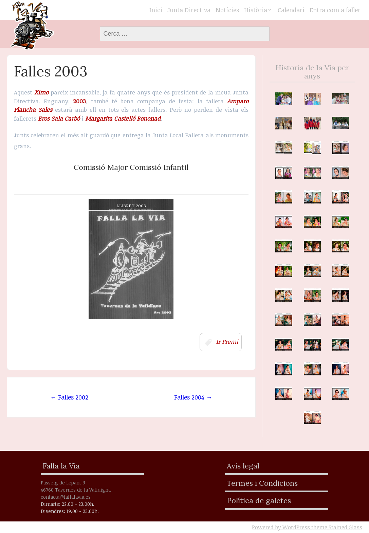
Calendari (291, 10)
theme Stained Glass (336, 527)
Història (255, 10)
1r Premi (227, 341)
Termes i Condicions (262, 483)
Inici (155, 10)
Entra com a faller (335, 10)
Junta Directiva (188, 10)
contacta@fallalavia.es (66, 497)
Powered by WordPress (281, 527)
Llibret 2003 (131, 205)
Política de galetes (259, 500)
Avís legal (243, 465)
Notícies (227, 10)
